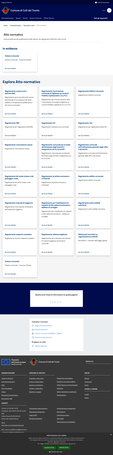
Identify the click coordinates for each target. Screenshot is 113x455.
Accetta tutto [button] (49, 447)
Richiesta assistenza (35, 418)
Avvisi (86, 385)
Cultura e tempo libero (36, 382)
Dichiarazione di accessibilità (66, 422)
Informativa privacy (63, 415)
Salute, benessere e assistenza (66, 392)
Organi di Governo (7, 378)
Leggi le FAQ (33, 415)
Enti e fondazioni (6, 388)
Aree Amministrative (8, 382)
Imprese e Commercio (36, 385)
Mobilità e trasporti (35, 392)
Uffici (3, 385)
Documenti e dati (28, 25)
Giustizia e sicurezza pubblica (66, 382)
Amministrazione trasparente (66, 408)
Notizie (87, 378)
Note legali (60, 418)
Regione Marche (6, 2)
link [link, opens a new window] (74, 444)
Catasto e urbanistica (36, 388)
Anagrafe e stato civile (36, 378)
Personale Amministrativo (9, 395)
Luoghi (87, 394)
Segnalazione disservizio (37, 412)
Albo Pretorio (61, 412)
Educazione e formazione (65, 378)
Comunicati (88, 382)
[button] (56, 452)
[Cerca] (109, 10)
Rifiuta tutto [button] (64, 447)
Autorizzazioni (61, 395)
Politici (3, 392)
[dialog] (56, 444)
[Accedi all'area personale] (102, 2)
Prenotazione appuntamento (38, 408)
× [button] (111, 434)
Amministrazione (15, 25)
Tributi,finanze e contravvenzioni (67, 385)
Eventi (87, 398)
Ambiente (60, 388)
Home (5, 25)
